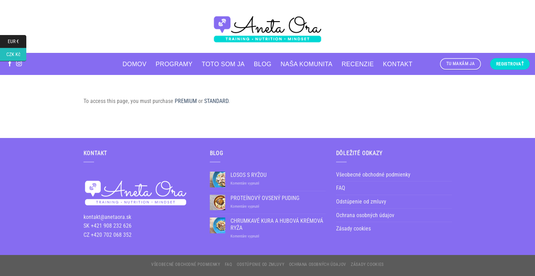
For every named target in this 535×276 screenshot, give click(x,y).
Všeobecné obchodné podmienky (373, 174)
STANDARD (216, 101)
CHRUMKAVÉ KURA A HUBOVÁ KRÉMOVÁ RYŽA (276, 224)
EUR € (17, 41)
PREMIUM (186, 101)
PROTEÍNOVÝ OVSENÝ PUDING (264, 198)
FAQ (340, 188)
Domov (134, 64)
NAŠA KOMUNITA (307, 64)
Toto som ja (223, 64)
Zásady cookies (353, 228)
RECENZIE (358, 64)
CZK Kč (16, 54)
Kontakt (398, 64)
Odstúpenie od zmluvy (361, 201)
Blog (262, 64)
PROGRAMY (173, 64)
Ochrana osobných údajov (365, 215)
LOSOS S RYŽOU (248, 175)
